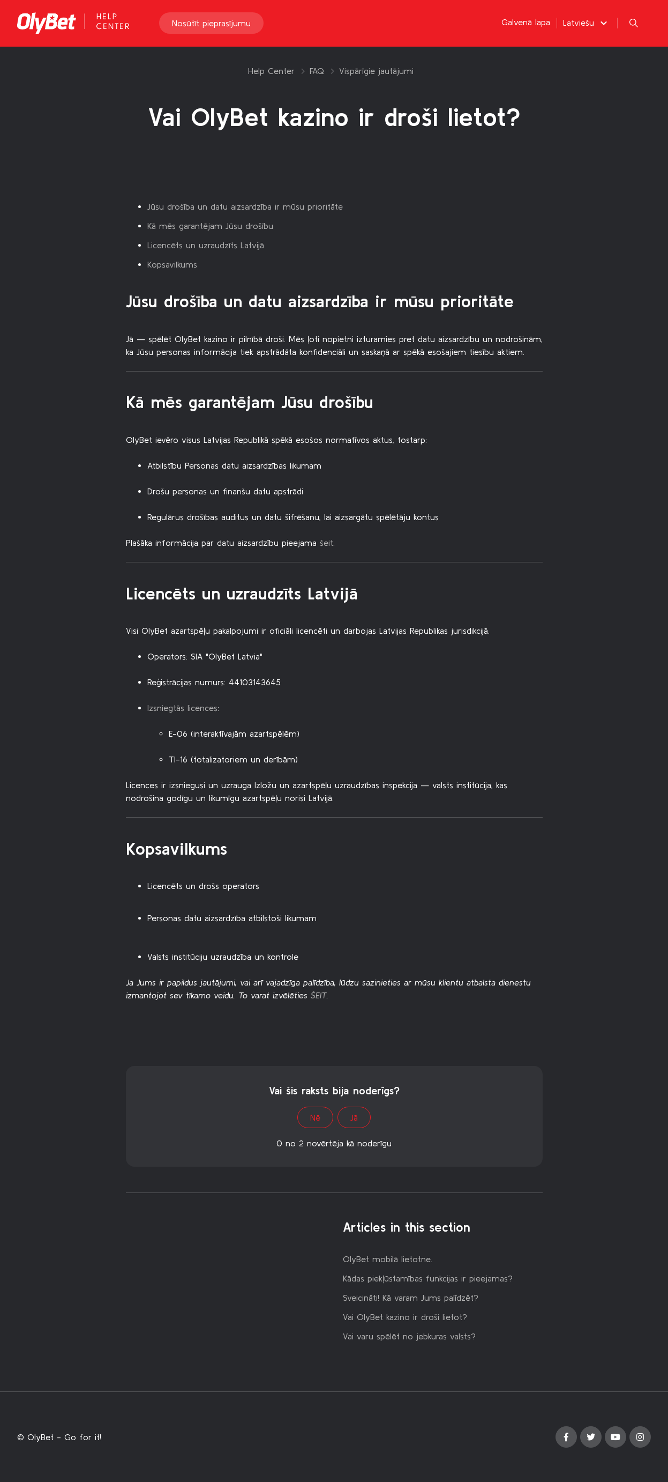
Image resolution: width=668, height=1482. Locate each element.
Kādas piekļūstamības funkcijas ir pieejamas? (428, 1278)
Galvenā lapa (525, 22)
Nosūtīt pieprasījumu (211, 23)
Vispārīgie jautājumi (376, 71)
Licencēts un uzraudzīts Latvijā (205, 245)
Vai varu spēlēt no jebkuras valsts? (409, 1336)
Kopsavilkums (172, 264)
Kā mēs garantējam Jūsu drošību (210, 226)
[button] (586, 23)
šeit (326, 542)
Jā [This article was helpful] (354, 1117)
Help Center (271, 71)
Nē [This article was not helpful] (315, 1117)
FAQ (317, 71)
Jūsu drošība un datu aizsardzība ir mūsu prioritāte (245, 206)
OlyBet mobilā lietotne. (387, 1259)
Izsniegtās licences (182, 708)
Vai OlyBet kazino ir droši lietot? (405, 1317)
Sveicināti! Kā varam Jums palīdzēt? (410, 1297)
